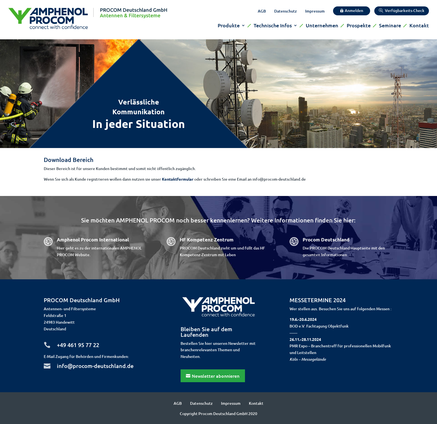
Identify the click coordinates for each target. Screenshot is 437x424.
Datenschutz (285, 11)
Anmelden (354, 10)
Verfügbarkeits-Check (404, 10)
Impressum (315, 11)
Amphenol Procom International (93, 240)
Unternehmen (322, 25)
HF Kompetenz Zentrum (207, 240)
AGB (262, 11)
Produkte (229, 25)
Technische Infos (273, 25)
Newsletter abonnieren (215, 376)
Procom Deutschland (326, 240)
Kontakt (419, 25)
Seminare (390, 25)
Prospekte (359, 25)
